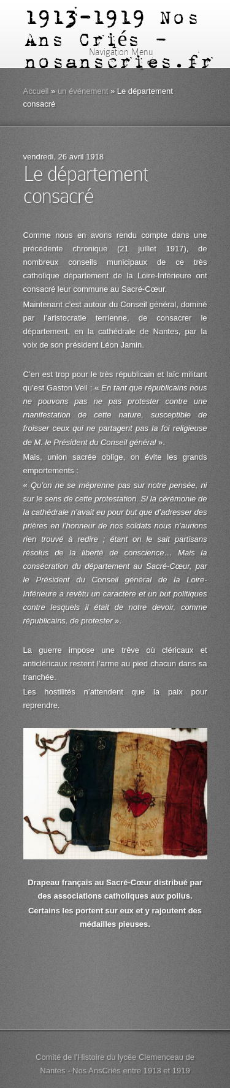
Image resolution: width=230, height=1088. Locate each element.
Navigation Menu (113, 52)
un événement (83, 91)
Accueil (36, 91)
